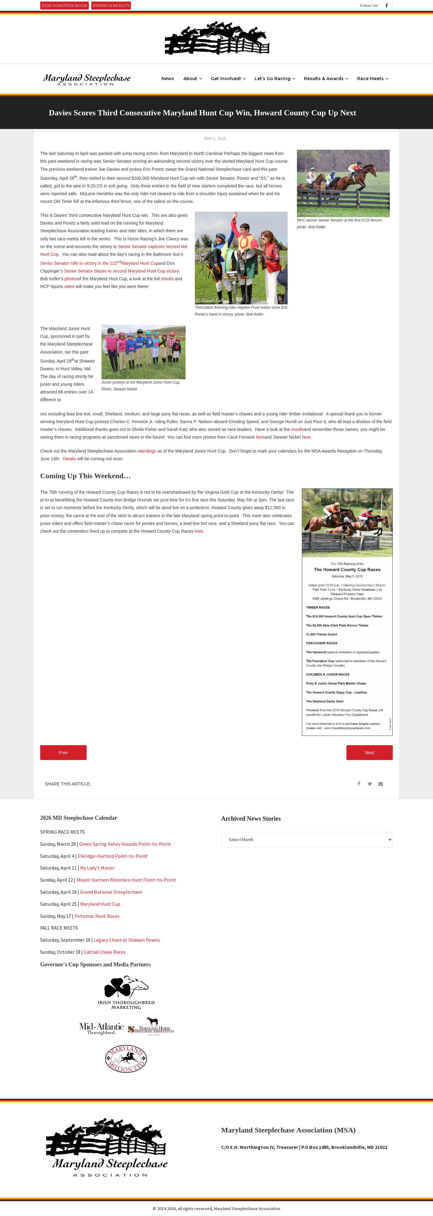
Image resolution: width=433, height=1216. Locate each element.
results (168, 278)
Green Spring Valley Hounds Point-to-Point (125, 844)
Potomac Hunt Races (97, 916)
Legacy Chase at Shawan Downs (127, 940)
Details (69, 459)
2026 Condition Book (64, 5)
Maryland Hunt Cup (100, 904)
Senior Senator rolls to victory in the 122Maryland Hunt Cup (99, 263)
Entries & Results (111, 5)
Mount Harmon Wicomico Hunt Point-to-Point (126, 880)
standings (147, 451)
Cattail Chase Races (105, 952)
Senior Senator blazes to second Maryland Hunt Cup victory (121, 271)
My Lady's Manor (97, 868)
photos (71, 278)
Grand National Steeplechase (111, 892)
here (260, 437)
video (70, 286)
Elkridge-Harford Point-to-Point (113, 856)
